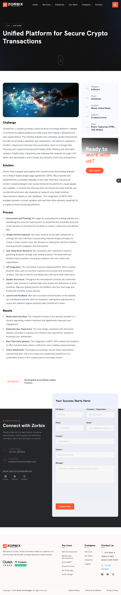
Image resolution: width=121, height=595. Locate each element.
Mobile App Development (67, 557)
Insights (88, 564)
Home (35, 5)
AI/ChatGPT (67, 562)
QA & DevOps (67, 570)
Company (86, 5)
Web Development (69, 552)
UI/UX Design (67, 574)
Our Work (73, 5)
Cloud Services (68, 566)
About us (88, 552)
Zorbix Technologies (24, 590)
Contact (99, 5)
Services (46, 5)
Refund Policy (74, 590)
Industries (59, 5)
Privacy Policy (112, 590)
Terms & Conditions (93, 590)
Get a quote (94, 170)
